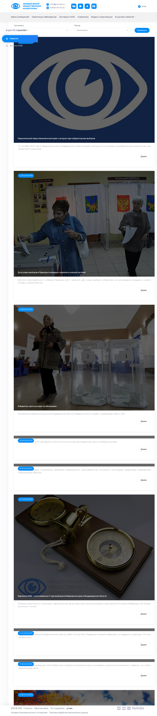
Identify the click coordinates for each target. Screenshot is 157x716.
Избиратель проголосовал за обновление (66, 331)
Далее (135, 138)
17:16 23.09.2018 (55, 536)
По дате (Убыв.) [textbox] (52, 41)
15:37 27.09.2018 (55, 52)
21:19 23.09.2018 (55, 431)
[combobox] (63, 41)
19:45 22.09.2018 (55, 567)
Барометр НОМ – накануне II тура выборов (66, 666)
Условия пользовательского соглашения (29, 713)
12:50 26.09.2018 (55, 158)
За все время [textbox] (96, 41)
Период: (91, 36)
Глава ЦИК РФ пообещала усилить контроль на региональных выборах (80, 561)
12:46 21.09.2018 (55, 598)
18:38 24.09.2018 (55, 369)
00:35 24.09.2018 (55, 400)
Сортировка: (48, 36)
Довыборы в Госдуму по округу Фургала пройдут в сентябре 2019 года (80, 362)
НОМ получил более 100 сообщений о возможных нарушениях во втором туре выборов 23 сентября (93, 393)
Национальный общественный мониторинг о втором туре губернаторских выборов (86, 121)
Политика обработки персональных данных (68, 713)
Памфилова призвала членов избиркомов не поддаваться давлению (79, 530)
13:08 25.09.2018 (55, 263)
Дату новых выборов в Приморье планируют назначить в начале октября (81, 226)
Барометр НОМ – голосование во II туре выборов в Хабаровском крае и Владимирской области (91, 499)
